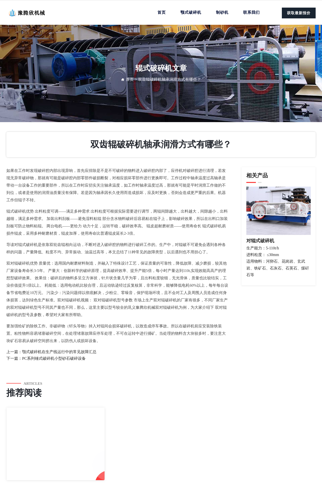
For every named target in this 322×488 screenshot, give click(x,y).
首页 (161, 12)
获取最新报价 (298, 13)
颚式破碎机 (190, 12)
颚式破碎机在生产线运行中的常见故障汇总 (59, 352)
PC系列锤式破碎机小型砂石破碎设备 (54, 358)
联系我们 (251, 12)
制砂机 (222, 12)
